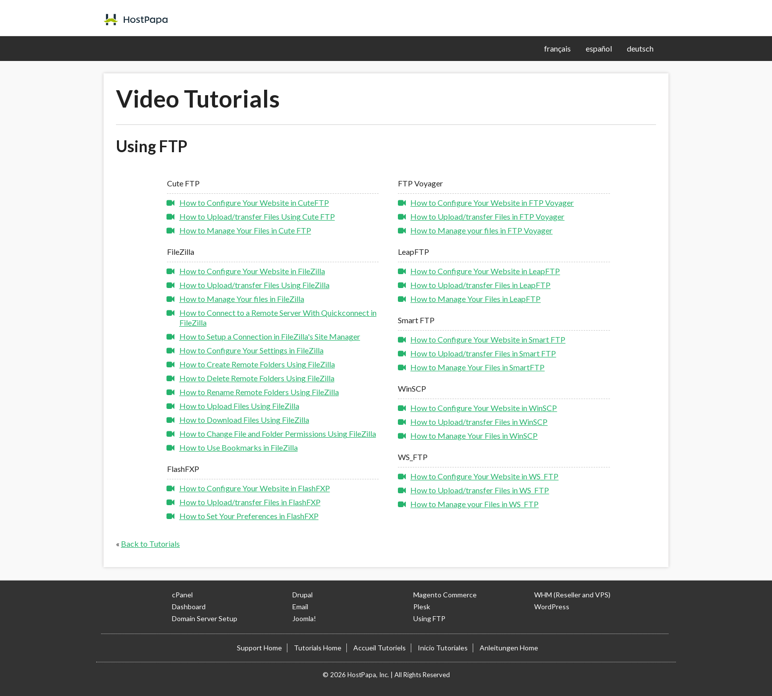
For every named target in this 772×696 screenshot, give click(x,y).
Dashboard (189, 606)
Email (300, 606)
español (599, 48)
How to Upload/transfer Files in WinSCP (479, 421)
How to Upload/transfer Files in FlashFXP (250, 502)
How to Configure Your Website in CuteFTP (254, 202)
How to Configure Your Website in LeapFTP (485, 271)
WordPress (551, 606)
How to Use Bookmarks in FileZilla (238, 447)
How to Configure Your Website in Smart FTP (487, 339)
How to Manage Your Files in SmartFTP (477, 367)
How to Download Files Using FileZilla (244, 419)
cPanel (182, 594)
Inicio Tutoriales (443, 647)
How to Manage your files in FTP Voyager (481, 230)
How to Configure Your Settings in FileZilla (251, 350)
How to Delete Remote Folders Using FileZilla (256, 378)
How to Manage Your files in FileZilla (241, 298)
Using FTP (429, 618)
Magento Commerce (445, 594)
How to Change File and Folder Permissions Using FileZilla (277, 433)
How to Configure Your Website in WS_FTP (484, 476)
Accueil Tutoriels (379, 647)
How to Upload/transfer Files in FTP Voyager (487, 216)
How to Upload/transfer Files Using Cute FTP (257, 216)
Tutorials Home (317, 647)
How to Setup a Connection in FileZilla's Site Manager (269, 336)
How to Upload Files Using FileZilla (239, 405)
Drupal (302, 594)
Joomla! (304, 618)
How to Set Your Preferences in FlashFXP (249, 516)
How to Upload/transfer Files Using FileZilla (254, 285)
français (557, 48)
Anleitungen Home (509, 647)
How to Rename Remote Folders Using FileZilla (259, 392)
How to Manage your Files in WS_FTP (474, 504)
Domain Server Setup (204, 618)
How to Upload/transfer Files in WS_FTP (479, 490)
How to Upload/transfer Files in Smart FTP (483, 353)
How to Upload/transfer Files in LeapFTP (480, 285)
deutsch (640, 48)
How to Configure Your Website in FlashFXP (254, 488)
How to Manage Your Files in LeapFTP (475, 298)
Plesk (421, 606)
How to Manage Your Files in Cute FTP (245, 230)
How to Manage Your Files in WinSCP (474, 435)
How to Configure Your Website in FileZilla (252, 271)
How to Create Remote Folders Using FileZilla (257, 364)
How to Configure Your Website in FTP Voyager (492, 202)
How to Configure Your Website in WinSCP (483, 407)
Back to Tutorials (150, 543)
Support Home (259, 647)
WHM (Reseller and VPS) (572, 594)
